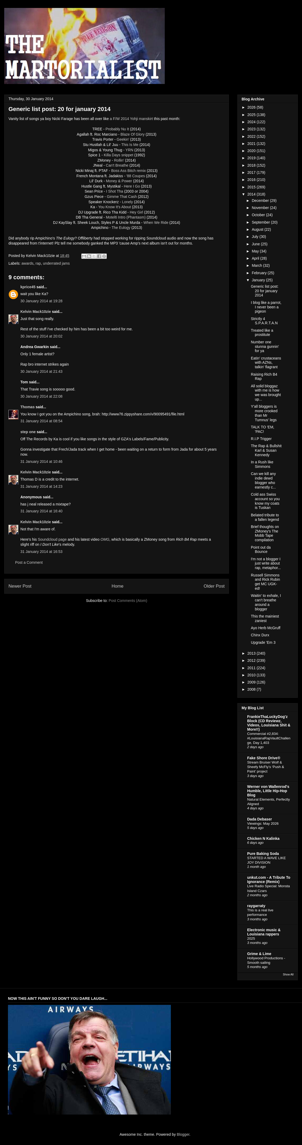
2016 (252, 179)
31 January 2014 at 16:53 (41, 551)
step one (28, 432)
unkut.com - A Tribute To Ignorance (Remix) (268, 879)
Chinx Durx (260, 635)
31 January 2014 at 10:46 (41, 461)
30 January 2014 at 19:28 (41, 301)
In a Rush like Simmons (262, 464)
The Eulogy (121, 227)
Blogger (183, 1134)
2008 (252, 689)
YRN (130, 150)
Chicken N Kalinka (263, 838)
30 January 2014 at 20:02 (41, 336)
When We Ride (156, 222)
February (260, 273)
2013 (252, 653)
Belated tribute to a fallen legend (265, 517)
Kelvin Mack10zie (35, 311)
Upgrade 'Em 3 (263, 642)
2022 (252, 136)
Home (117, 586)
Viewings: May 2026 (263, 824)
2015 (252, 187)
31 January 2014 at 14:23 (41, 486)
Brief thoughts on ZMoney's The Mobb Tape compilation (265, 533)
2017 (252, 172)
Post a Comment (29, 562)
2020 (252, 151)
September (261, 222)
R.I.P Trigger (261, 439)
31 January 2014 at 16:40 (41, 511)
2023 (252, 129)
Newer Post (20, 586)
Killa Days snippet (118, 155)
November (261, 208)
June (256, 244)
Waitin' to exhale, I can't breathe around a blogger (266, 602)
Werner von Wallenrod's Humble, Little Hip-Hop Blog (268, 790)
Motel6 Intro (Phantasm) (125, 217)
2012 (252, 660)
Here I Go (132, 186)
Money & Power (119, 181)
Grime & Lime (259, 954)
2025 (252, 115)
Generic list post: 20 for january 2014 (264, 291)
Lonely (127, 202)
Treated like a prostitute (262, 332)
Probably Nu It (117, 129)
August (258, 229)
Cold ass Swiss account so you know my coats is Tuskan (265, 501)
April (256, 258)
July (255, 236)
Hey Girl (136, 212)
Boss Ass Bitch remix (128, 170)
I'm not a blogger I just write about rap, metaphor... (266, 563)
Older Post (214, 586)
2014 (252, 194)
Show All (288, 974)
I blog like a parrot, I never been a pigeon (266, 307)
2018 (252, 165)
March (257, 265)
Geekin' (123, 139)
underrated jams (56, 263)
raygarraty (256, 906)
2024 (252, 122)
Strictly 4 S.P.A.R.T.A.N (264, 321)
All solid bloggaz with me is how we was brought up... (266, 392)
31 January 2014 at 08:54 (41, 421)
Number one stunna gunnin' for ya (265, 346)
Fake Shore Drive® (263, 758)
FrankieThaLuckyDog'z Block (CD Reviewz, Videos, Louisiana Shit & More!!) (268, 722)
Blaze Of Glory (133, 134)
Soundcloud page (52, 539)
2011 (252, 668)
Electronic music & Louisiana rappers (264, 932)
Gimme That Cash (122, 196)
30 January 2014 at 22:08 (41, 396)
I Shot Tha (114, 191)
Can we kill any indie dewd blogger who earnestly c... (263, 480)
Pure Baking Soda (263, 853)
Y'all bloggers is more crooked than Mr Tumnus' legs (264, 413)
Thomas (27, 407)
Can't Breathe (117, 165)
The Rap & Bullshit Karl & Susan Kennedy (266, 450)
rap (38, 263)
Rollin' (119, 160)
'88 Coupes (135, 176)
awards (27, 263)
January (259, 280)
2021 (252, 143)
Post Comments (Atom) (128, 600)
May (256, 251)
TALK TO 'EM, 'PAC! (262, 429)
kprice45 (27, 287)
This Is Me (130, 145)
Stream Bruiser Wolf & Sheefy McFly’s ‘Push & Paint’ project (265, 767)
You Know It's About (114, 207)
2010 (252, 675)
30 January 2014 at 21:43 (41, 371)
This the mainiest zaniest (265, 618)
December (261, 200)
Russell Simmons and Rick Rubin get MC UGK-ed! (265, 582)
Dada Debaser (259, 819)
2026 (252, 107)
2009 (252, 682)
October (259, 215)
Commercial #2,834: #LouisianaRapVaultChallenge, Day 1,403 (268, 738)
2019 (252, 158)
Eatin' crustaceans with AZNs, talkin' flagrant (266, 362)
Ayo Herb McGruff (266, 628)
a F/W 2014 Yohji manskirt (131, 119)
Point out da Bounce (261, 549)
